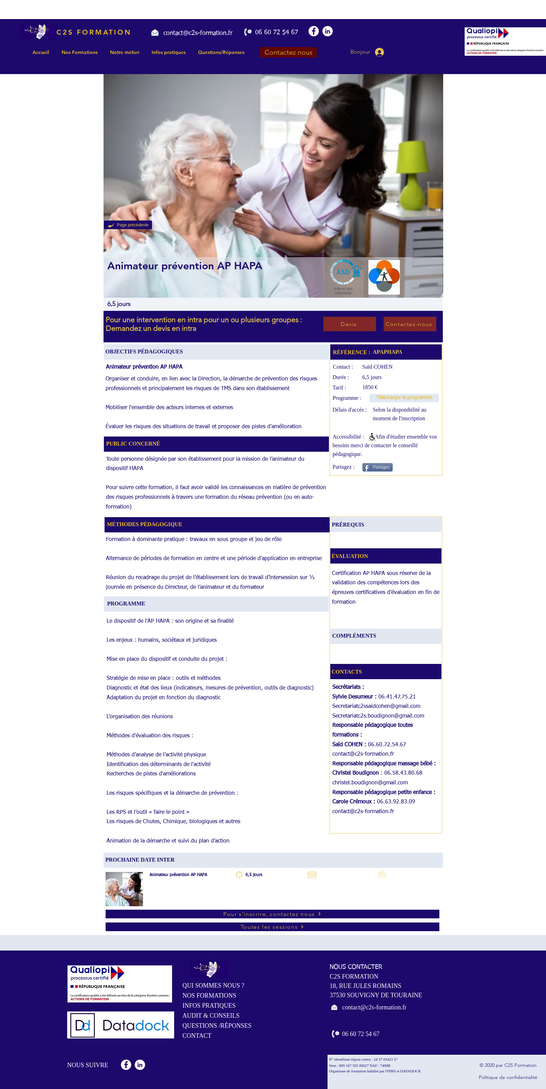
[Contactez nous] (288, 52)
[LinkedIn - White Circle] (327, 31)
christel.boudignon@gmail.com (370, 783)
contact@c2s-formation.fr (363, 754)
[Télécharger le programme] (404, 398)
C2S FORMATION (94, 32)
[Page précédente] (128, 224)
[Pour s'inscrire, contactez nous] (272, 914)
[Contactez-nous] (410, 324)
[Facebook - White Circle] (313, 31)
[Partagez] (377, 467)
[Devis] (349, 324)
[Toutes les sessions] (272, 926)
